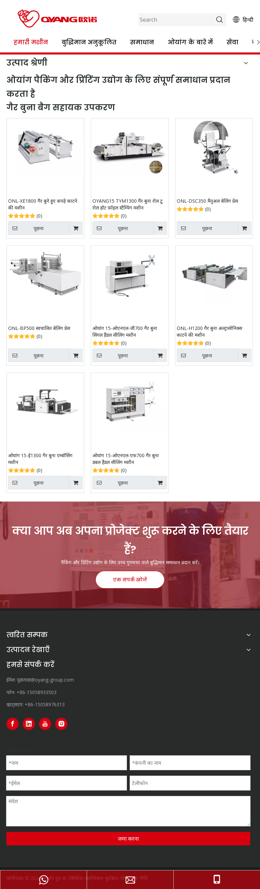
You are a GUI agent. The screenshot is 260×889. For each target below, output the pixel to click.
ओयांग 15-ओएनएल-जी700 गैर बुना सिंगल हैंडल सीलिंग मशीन (124, 331)
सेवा (232, 42)
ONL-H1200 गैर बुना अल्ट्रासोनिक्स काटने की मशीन (209, 331)
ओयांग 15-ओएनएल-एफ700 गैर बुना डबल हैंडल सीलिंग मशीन (125, 458)
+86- (30, 704)
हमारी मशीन (31, 42)
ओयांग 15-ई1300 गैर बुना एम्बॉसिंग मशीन (40, 458)
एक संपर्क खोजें (130, 579)
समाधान (142, 42)
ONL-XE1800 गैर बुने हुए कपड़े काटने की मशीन (42, 204)
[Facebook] (12, 724)
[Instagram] (61, 724)
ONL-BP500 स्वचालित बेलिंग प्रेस (39, 328)
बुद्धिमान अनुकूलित (89, 42)
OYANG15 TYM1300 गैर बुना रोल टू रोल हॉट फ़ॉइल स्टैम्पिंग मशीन (127, 204)
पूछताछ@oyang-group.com (45, 679)
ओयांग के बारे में (190, 42)
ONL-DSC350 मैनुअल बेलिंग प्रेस (207, 201)
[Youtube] (45, 724)
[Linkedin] (29, 724)
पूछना (26, 228)
